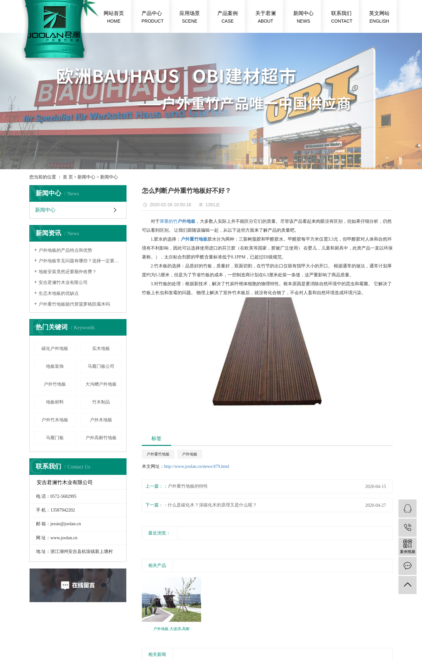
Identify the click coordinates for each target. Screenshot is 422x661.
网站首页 (114, 18)
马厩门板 (55, 437)
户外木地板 (101, 420)
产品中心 (153, 18)
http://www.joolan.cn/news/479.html (196, 466)
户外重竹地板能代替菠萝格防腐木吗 (74, 304)
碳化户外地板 (54, 348)
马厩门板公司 (101, 366)
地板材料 (55, 402)
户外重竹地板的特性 (188, 486)
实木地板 (101, 348)
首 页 (68, 177)
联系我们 (342, 18)
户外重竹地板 (158, 454)
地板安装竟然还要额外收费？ (68, 271)
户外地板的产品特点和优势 (65, 250)
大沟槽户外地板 (101, 384)
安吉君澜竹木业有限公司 (63, 282)
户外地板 (189, 454)
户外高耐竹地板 (101, 437)
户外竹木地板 (54, 420)
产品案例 (227, 18)
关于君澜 (265, 18)
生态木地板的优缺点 (59, 293)
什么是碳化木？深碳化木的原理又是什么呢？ (212, 505)
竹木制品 (101, 402)
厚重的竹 (169, 221)
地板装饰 (55, 366)
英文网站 (379, 18)
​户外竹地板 (55, 384)
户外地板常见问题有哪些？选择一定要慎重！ (80, 260)
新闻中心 (303, 18)
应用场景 (189, 18)
